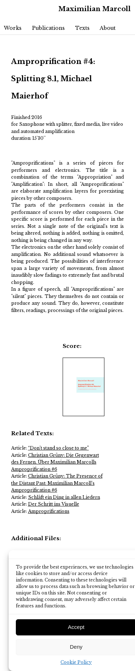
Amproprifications (48, 511)
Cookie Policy (76, 662)
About (108, 28)
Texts (82, 28)
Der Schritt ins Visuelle (53, 504)
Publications (48, 28)
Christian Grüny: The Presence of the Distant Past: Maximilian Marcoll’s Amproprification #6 (57, 483)
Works (13, 28)
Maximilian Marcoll (94, 9)
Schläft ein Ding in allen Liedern (64, 497)
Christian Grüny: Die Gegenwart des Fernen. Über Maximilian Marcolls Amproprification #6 (55, 462)
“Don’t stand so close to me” (58, 448)
